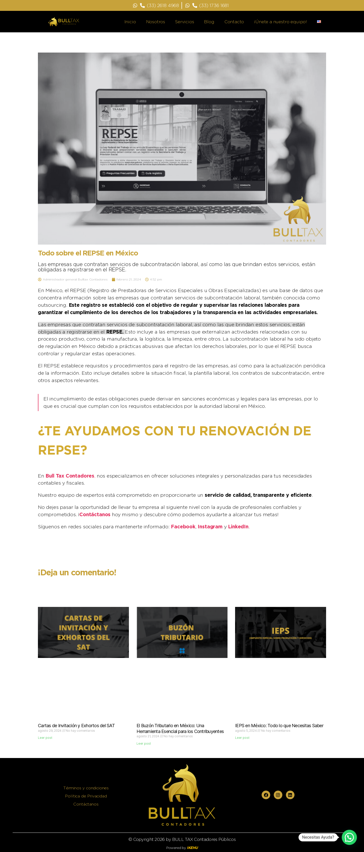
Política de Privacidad (86, 796)
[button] (349, 837)
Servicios (184, 21)
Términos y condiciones (86, 788)
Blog (209, 21)
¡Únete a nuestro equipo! (280, 21)
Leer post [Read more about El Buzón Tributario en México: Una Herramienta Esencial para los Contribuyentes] (143, 743)
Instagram (210, 526)
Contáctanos (94, 514)
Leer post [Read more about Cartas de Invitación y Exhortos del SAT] (45, 738)
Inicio (130, 21)
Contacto (234, 21)
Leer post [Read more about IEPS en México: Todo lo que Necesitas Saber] (242, 738)
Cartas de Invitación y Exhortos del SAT (76, 725)
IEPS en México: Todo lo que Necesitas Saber (279, 725)
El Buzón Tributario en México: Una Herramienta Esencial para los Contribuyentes (180, 728)
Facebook (183, 526)
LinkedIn (238, 526)
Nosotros (155, 21)
